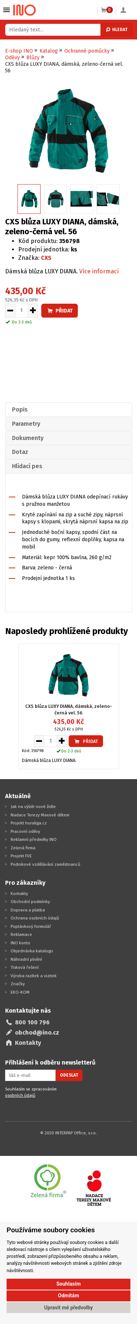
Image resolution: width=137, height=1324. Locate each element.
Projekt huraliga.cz (29, 823)
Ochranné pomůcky (87, 51)
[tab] (68, 409)
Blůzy (32, 57)
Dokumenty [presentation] (27, 438)
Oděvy (12, 57)
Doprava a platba (28, 910)
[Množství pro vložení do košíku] (21, 311)
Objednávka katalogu (32, 950)
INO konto (20, 942)
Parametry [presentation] (26, 423)
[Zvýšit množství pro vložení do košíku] (33, 311)
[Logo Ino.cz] (24, 10)
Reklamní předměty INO (34, 839)
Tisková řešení (25, 967)
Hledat (116, 29)
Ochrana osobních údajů (35, 918)
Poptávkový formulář (31, 926)
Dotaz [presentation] (20, 451)
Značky (18, 983)
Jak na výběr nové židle (33, 806)
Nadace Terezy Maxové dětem (40, 814)
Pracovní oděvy (25, 831)
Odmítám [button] (68, 1295)
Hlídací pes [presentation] (27, 466)
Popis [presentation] (20, 409)
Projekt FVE (21, 855)
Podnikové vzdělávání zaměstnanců (45, 864)
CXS (46, 257)
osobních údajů (20, 1095)
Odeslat (69, 1075)
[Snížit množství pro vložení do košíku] (10, 311)
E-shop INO (19, 51)
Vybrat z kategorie (6, 10)
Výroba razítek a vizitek (34, 975)
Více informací (99, 271)
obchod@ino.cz (37, 1032)
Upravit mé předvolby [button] (68, 1307)
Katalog (48, 51)
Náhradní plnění (26, 959)
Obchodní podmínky (30, 901)
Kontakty (19, 893)
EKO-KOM (20, 992)
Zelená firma (23, 847)
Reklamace (21, 934)
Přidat (59, 311)
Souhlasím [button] (68, 1284)
